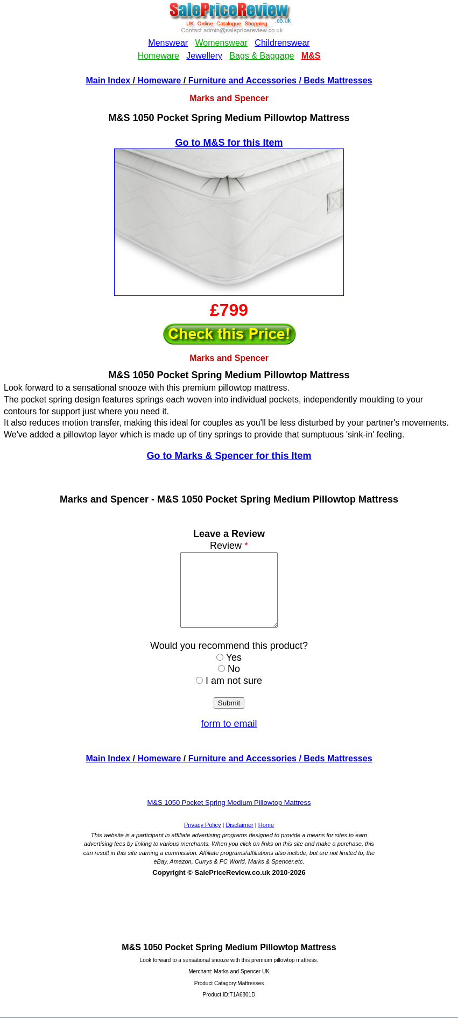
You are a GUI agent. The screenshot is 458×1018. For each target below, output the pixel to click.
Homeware (159, 80)
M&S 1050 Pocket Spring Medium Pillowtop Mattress (229, 817)
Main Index (108, 80)
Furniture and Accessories (242, 80)
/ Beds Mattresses (334, 80)
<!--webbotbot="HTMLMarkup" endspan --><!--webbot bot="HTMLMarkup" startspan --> (229, 37)
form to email (229, 738)
